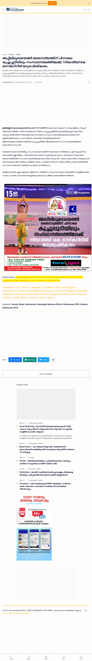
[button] (84, 9)
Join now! (52, 3)
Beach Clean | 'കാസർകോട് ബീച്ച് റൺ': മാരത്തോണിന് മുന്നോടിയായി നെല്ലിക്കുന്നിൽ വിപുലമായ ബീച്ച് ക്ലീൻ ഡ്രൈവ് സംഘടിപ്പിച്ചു (46, 449)
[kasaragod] (33, 423)
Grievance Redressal (21, 613)
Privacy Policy (7, 613)
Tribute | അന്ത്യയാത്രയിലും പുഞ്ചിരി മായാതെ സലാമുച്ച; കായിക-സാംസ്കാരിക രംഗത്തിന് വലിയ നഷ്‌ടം (45, 462)
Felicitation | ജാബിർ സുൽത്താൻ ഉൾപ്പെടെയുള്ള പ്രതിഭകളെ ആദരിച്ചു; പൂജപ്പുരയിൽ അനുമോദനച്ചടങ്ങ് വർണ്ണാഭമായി (46, 473)
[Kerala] (40, 423)
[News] (39, 469)
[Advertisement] (45, 32)
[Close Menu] (89, 3)
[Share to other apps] (53, 359)
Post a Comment (46, 374)
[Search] (88, 9)
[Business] (32, 469)
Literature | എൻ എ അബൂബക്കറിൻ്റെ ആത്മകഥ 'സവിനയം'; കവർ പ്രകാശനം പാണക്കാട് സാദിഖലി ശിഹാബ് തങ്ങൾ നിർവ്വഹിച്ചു (45, 486)
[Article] (31, 457)
